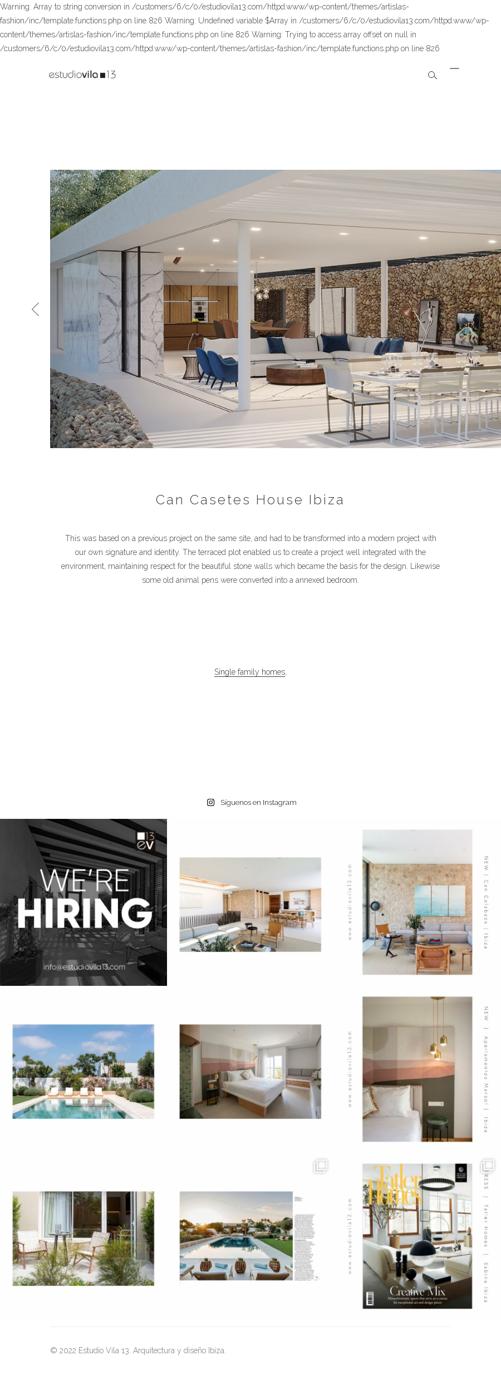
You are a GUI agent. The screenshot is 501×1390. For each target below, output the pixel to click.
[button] (35, 309)
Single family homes (249, 671)
